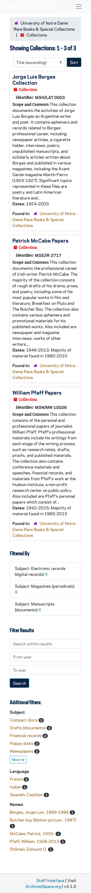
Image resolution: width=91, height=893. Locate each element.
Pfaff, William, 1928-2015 (35, 841)
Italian (16, 786)
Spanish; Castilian (27, 794)
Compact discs (24, 719)
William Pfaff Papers (36, 392)
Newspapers (22, 751)
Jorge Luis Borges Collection (33, 79)
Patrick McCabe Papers (40, 240)
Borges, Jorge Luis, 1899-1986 (40, 812)
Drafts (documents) (28, 727)
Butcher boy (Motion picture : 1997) (43, 819)
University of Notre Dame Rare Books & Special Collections (43, 219)
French (17, 779)
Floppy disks (22, 743)
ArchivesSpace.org (43, 886)
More (18, 759)
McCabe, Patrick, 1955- (33, 833)
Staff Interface (50, 880)
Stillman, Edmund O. (29, 849)
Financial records (26, 735)
